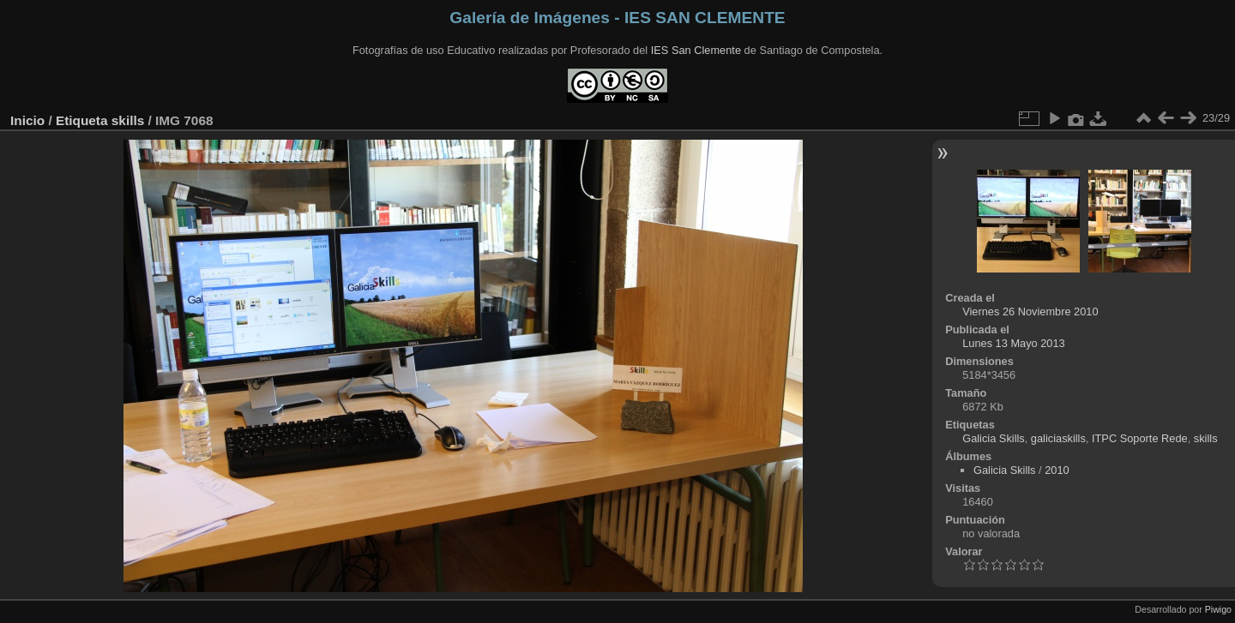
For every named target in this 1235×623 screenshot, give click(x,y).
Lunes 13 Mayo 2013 (1013, 343)
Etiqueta (82, 120)
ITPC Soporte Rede (1140, 438)
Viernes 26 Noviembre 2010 (1030, 311)
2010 (1057, 470)
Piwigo (1218, 609)
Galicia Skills (993, 438)
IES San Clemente (696, 50)
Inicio (27, 120)
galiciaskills (1058, 438)
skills (127, 120)
